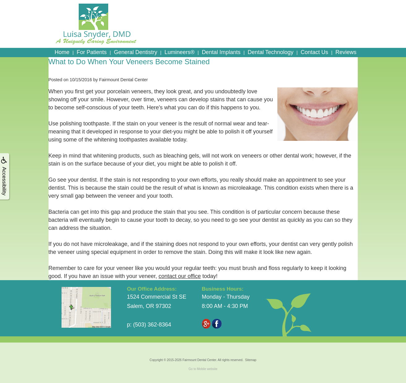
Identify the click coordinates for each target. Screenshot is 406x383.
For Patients (92, 52)
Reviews (346, 52)
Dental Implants (221, 52)
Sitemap (250, 360)
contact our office (180, 276)
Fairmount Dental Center (199, 360)
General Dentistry (135, 52)
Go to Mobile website (203, 369)
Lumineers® (179, 52)
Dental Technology (270, 52)
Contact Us (314, 52)
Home (62, 52)
